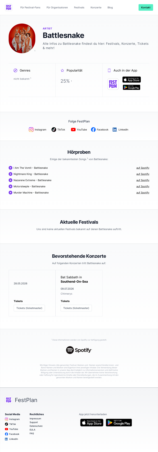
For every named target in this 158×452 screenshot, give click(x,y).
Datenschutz (36, 426)
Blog (110, 7)
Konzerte (96, 7)
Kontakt (145, 7)
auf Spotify (142, 167)
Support (34, 422)
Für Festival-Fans (30, 7)
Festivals (79, 7)
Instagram (12, 419)
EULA (32, 429)
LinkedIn (11, 439)
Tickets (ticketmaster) (29, 308)
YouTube (11, 429)
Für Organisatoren (57, 7)
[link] (32, 293)
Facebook (12, 434)
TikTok (10, 424)
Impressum (35, 418)
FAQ (32, 433)
